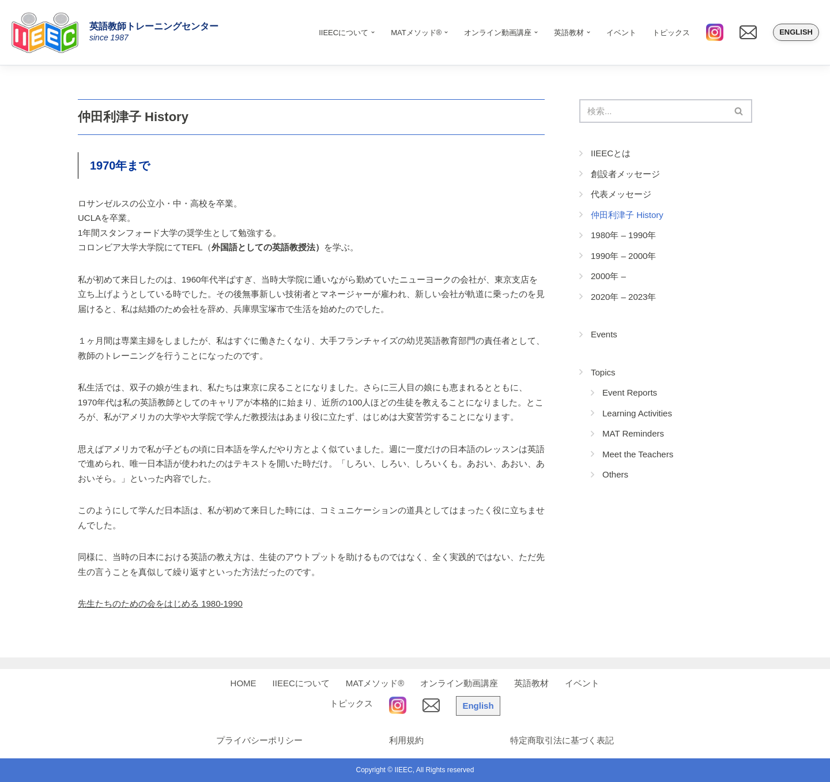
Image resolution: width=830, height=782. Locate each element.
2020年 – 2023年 (623, 297)
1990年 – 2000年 (623, 256)
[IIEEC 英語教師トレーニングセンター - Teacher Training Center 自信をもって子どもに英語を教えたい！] (49, 32)
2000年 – (608, 276)
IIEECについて (301, 683)
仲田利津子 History (627, 215)
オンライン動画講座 (459, 683)
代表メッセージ (621, 194)
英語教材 (531, 683)
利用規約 (406, 740)
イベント (621, 32)
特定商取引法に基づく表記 (562, 740)
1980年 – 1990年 (623, 235)
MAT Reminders (633, 433)
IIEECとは (611, 153)
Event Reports (629, 392)
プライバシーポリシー (259, 740)
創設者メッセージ (625, 174)
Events (604, 334)
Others (615, 474)
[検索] (652, 111)
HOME (243, 683)
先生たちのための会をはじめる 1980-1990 (160, 603)
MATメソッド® (375, 683)
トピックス (671, 32)
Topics (603, 372)
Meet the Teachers (637, 454)
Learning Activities (637, 413)
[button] (373, 32)
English (796, 32)
